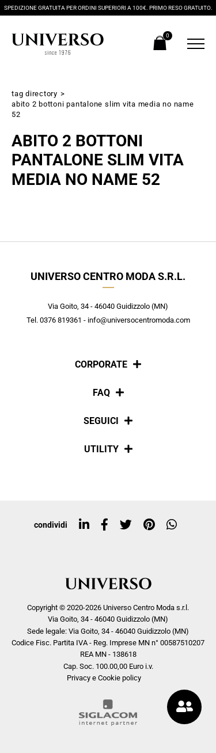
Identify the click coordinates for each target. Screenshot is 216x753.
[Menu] (192, 44)
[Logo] (58, 44)
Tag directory (35, 93)
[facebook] (104, 525)
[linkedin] (84, 525)
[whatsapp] (171, 525)
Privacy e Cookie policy (104, 677)
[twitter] (126, 525)
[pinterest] (149, 525)
